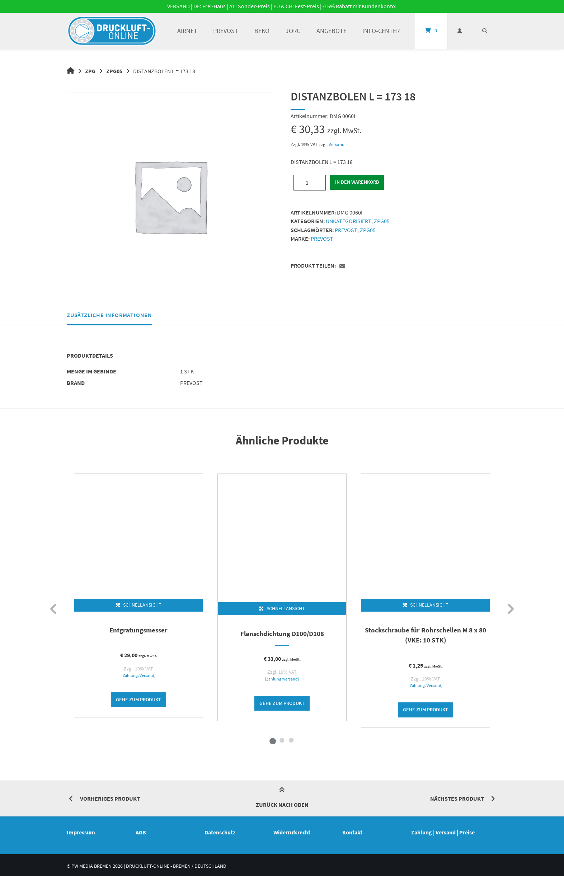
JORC (293, 31)
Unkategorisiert (348, 220)
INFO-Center (381, 31)
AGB (141, 835)
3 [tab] (291, 743)
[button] (343, 265)
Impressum (81, 835)
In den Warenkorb (357, 182)
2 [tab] (282, 743)
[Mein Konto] (459, 31)
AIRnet (187, 31)
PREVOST (225, 31)
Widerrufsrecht (291, 835)
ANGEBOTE (331, 31)
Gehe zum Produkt (138, 701)
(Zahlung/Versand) (138, 676)
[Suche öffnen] (484, 31)
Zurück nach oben (282, 801)
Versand (336, 144)
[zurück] (54, 610)
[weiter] (510, 610)
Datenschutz (220, 835)
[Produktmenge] (309, 182)
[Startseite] (112, 31)
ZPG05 (115, 71)
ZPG (90, 71)
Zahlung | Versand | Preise (443, 835)
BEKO (261, 31)
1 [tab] (272, 743)
